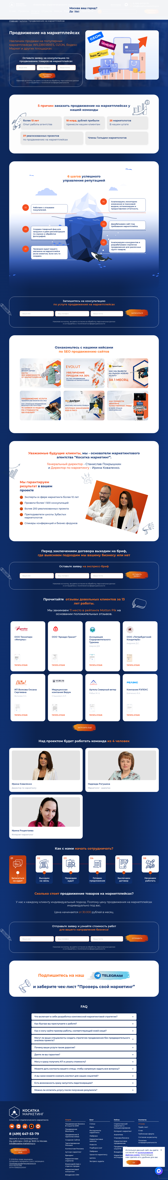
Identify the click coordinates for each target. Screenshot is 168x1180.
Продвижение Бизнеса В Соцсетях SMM (75, 1125)
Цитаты (93, 1158)
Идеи (92, 1127)
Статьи (92, 1124)
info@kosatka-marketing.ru (22, 1143)
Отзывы (141, 1124)
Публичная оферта (146, 1134)
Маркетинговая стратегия (71, 1160)
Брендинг (69, 1155)
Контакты (142, 1120)
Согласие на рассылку (147, 1137)
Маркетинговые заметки (96, 1140)
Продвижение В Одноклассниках (72, 1136)
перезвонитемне (20, 1151)
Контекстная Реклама (74, 1149)
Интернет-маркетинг (123, 1131)
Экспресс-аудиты (97, 1161)
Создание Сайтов (72, 1140)
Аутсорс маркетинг (73, 1152)
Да (71, 11)
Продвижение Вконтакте (71, 1130)
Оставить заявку (47, 75)
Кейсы (117, 1120)
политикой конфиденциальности (55, 83)
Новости (93, 1145)
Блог (92, 1120)
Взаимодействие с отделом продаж (73, 1165)
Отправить (137, 938)
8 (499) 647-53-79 (24, 1134)
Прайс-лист (143, 1127)
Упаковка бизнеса (121, 1138)
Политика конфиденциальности (22, 1163)
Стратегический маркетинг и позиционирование (122, 1126)
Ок (134, 1163)
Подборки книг (96, 1148)
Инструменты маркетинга (95, 1131)
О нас (140, 1131)
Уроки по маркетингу (98, 1155)
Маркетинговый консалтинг (72, 1170)
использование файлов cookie (139, 1153)
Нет (77, 11)
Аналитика (118, 1135)
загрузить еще (85, 728)
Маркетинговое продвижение (120, 1142)
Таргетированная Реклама (72, 1144)
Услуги (68, 1120)
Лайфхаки (94, 1136)
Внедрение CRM (72, 1175)
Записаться (137, 313)
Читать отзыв (20, 665)
